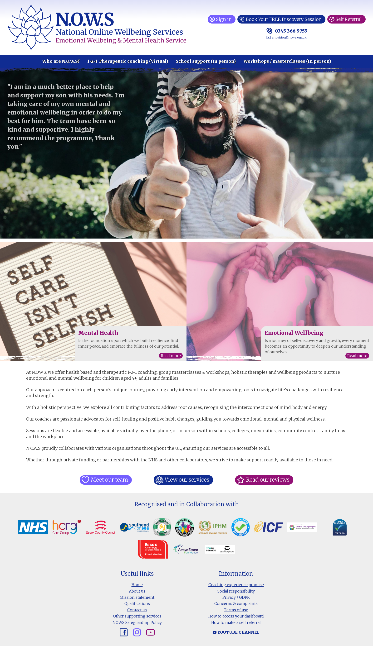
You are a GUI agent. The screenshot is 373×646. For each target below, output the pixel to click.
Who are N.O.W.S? (61, 61)
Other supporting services (137, 616)
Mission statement (137, 597)
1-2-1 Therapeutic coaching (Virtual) (127, 61)
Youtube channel (236, 632)
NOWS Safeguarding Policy (137, 622)
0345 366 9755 (288, 30)
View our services (186, 479)
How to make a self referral (236, 622)
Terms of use (236, 610)
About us (137, 591)
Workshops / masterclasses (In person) (287, 61)
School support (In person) (206, 61)
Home (137, 584)
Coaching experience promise (236, 584)
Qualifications (137, 603)
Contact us (137, 610)
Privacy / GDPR (236, 597)
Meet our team (109, 479)
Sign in (221, 19)
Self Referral (349, 19)
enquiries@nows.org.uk (287, 37)
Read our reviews (267, 479)
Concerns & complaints (236, 603)
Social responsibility (236, 591)
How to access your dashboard (236, 616)
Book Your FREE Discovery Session (282, 19)
